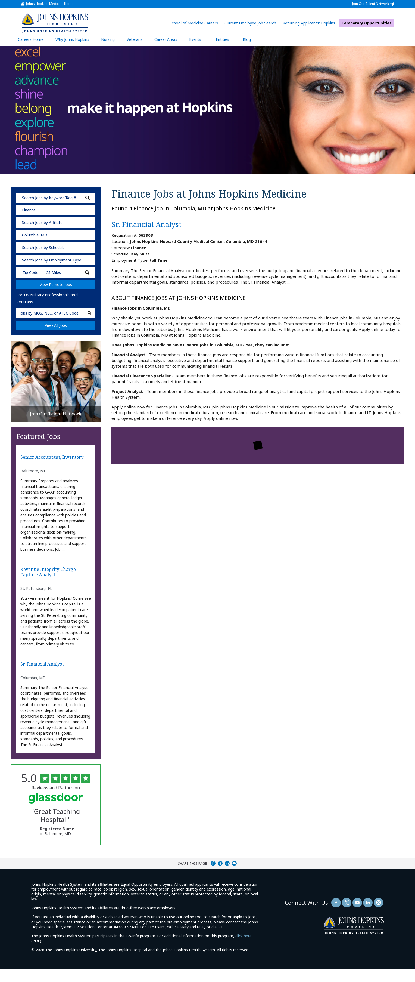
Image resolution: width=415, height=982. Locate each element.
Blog (247, 39)
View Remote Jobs (56, 284)
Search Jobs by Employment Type (51, 260)
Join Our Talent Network (370, 3)
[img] (55, 23)
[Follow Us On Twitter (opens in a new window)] (346, 915)
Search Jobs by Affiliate (42, 222)
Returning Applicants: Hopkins (310, 23)
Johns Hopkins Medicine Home (49, 3)
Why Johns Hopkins (72, 39)
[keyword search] (56, 197)
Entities (226, 39)
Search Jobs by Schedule (43, 247)
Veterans (134, 39)
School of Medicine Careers (195, 23)
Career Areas (165, 39)
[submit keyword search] (87, 198)
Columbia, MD (34, 235)
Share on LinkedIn (227, 876)
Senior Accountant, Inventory (45, 462)
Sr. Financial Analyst (47, 676)
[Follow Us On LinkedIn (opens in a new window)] (367, 915)
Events (195, 39)
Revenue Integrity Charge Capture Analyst (54, 582)
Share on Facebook (213, 876)
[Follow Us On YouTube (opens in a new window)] (357, 915)
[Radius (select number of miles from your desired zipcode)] (62, 272)
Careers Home (30, 39)
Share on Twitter (220, 876)
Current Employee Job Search (251, 23)
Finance (29, 210)
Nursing (110, 39)
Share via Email (234, 876)
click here (243, 948)
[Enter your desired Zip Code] (30, 272)
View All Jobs (56, 325)
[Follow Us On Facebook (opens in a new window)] (336, 915)
